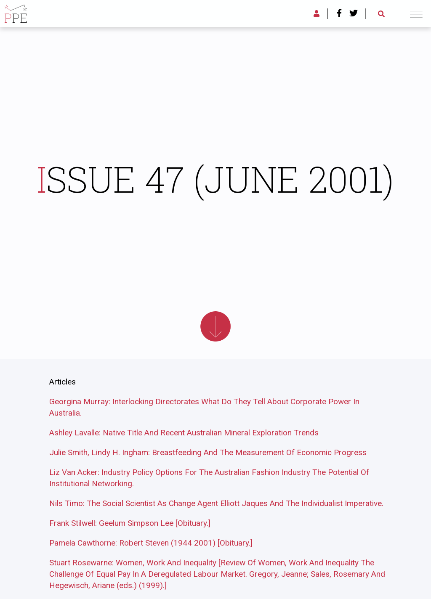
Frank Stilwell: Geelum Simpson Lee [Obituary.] (129, 523)
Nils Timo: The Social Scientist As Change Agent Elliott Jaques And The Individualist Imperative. (216, 503)
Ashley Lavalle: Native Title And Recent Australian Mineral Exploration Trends (184, 432)
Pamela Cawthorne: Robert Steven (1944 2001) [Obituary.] (151, 543)
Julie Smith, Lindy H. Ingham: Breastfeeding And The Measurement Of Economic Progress (208, 452)
